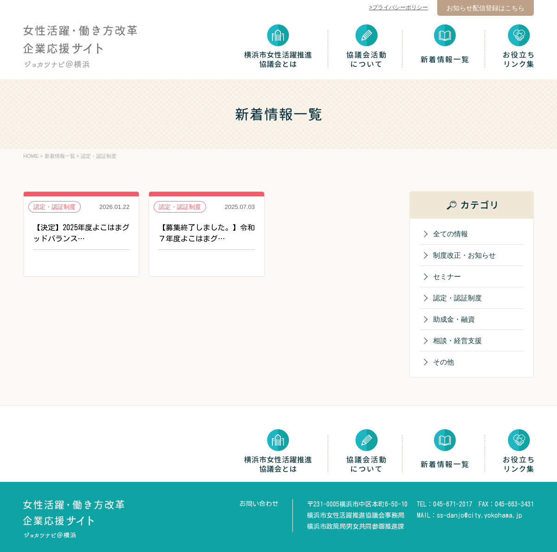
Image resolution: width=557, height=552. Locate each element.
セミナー (447, 276)
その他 (443, 361)
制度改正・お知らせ (464, 255)
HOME (31, 156)
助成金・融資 (454, 319)
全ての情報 (450, 233)
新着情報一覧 (60, 156)
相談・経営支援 (457, 340)
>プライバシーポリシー (398, 7)
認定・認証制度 (457, 297)
